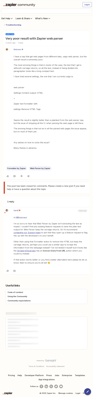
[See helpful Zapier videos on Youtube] (61, 386)
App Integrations (46, 379)
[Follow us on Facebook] (41, 386)
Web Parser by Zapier (40, 168)
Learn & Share (24, 18)
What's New (43, 18)
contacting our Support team (27, 232)
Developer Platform (34, 375)
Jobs (57, 375)
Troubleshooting (13, 25)
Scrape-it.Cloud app (26, 251)
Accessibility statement (55, 366)
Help (20, 375)
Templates (80, 375)
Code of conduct (15, 292)
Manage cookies (65, 393)
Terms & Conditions (36, 366)
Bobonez (17, 49)
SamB (16, 210)
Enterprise (67, 375)
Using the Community (17, 296)
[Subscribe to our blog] (51, 386)
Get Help (7, 18)
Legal (77, 393)
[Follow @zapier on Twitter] (56, 386)
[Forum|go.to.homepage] (19, 5)
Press (49, 375)
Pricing (11, 375)
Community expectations (19, 300)
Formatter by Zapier (16, 168)
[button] (87, 4)
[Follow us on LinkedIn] (46, 386)
